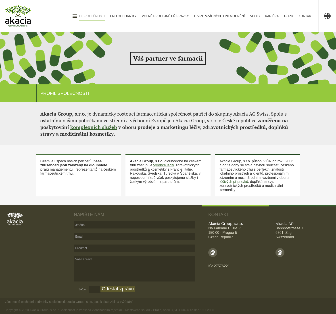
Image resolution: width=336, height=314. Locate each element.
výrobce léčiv (163, 165)
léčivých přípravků (233, 182)
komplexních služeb (93, 127)
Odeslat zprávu (118, 289)
